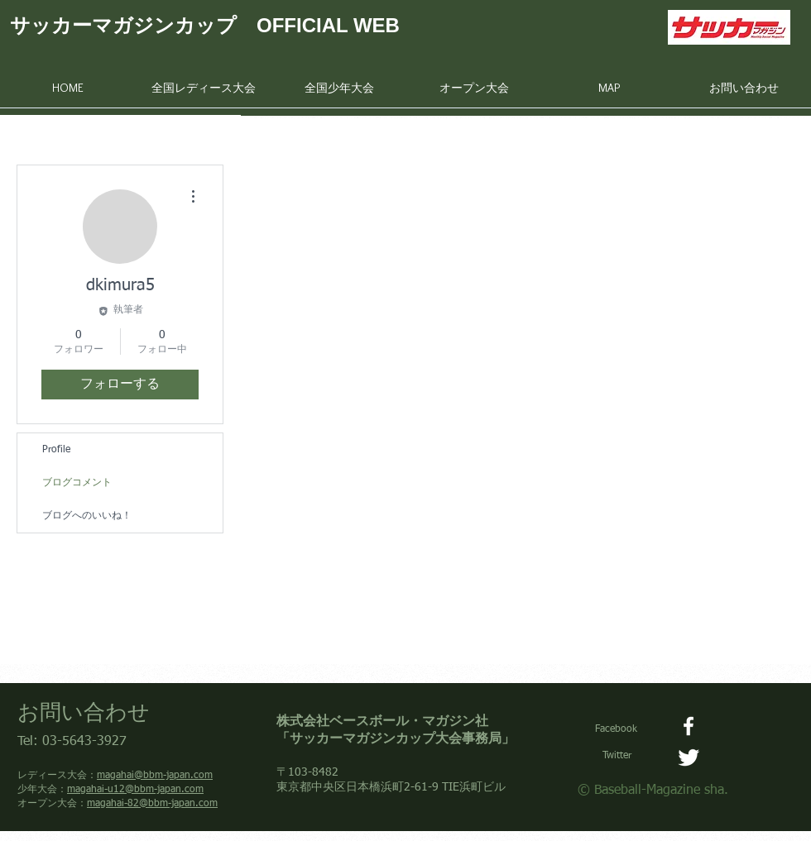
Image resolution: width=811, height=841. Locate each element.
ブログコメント (77, 483)
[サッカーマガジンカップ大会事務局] (688, 757)
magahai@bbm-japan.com (155, 776)
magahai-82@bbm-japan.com (152, 804)
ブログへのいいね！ (87, 516)
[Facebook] (688, 726)
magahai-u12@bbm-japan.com (135, 790)
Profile (56, 450)
